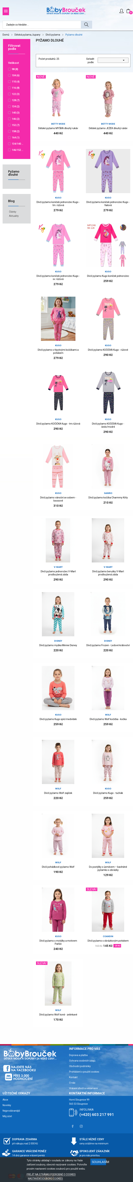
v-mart (58, 567)
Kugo (58, 198)
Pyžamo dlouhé (13, 173)
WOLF (108, 715)
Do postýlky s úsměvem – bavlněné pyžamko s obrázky (108, 868)
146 (16, 119)
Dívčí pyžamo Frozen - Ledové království (108, 645)
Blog (11, 201)
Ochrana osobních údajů (82, 1060)
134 (16, 106)
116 (16, 87)
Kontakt (73, 1077)
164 (16, 137)
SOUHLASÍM (99, 1162)
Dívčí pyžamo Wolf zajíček (58, 793)
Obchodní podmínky (80, 1066)
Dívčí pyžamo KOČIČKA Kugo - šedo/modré (108, 425)
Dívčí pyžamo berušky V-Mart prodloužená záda (108, 573)
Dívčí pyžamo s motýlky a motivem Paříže (58, 942)
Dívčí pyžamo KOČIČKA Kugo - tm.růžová (58, 423)
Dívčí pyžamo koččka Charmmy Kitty (108, 497)
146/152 (18, 150)
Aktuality (14, 216)
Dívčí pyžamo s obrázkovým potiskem (108, 940)
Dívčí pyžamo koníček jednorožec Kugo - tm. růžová (58, 204)
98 (15, 69)
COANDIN (108, 936)
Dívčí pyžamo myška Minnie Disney (58, 645)
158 (16, 131)
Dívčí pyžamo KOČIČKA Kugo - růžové (108, 349)
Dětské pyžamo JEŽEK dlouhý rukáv (108, 128)
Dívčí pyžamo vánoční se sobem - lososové (58, 499)
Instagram (81, 1126)
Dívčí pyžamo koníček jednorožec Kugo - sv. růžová (58, 277)
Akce (5, 1099)
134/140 (18, 143)
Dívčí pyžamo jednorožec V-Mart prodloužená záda (58, 573)
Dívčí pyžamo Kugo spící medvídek (58, 719)
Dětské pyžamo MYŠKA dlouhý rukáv (58, 128)
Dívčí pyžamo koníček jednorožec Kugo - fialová (108, 204)
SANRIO (108, 493)
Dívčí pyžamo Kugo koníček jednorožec (108, 276)
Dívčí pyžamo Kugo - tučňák (108, 793)
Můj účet (7, 1116)
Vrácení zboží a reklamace (83, 1088)
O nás (72, 1082)
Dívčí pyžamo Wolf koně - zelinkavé (58, 1014)
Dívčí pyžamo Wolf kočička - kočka (108, 719)
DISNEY (58, 641)
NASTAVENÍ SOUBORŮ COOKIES (45, 1178)
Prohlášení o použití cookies (84, 1071)
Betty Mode (58, 124)
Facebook (72, 1126)
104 (16, 75)
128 (16, 100)
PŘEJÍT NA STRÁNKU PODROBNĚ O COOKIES (51, 1174)
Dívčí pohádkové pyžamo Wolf (58, 866)
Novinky (7, 1105)
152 (16, 125)
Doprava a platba (78, 1055)
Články (12, 211)
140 (16, 112)
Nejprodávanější (11, 1110)
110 (16, 81)
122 (16, 94)
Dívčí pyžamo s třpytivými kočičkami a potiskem (58, 351)
